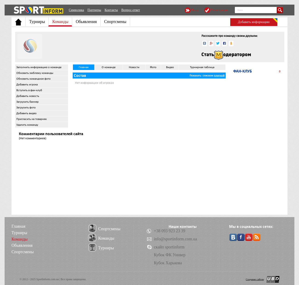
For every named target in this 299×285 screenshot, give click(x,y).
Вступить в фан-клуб (29, 90)
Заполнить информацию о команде (38, 67)
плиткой (219, 75)
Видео (170, 67)
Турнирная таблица (202, 67)
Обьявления (86, 21)
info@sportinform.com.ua (175, 239)
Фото (153, 67)
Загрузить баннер (27, 101)
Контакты (111, 10)
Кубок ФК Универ (169, 255)
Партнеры (94, 10)
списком (208, 75)
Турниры (37, 21)
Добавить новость (27, 96)
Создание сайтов (255, 279)
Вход (194, 10)
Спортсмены (115, 21)
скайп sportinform (169, 247)
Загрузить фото (26, 107)
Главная (84, 67)
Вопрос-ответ (130, 10)
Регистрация (219, 10)
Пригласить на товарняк (31, 119)
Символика (76, 10)
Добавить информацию (254, 22)
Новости (134, 67)
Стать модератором (226, 55)
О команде (108, 67)
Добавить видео (26, 113)
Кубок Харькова (168, 263)
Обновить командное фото (33, 78)
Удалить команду (27, 124)
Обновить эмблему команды (34, 73)
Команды (60, 21)
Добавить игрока (27, 84)
